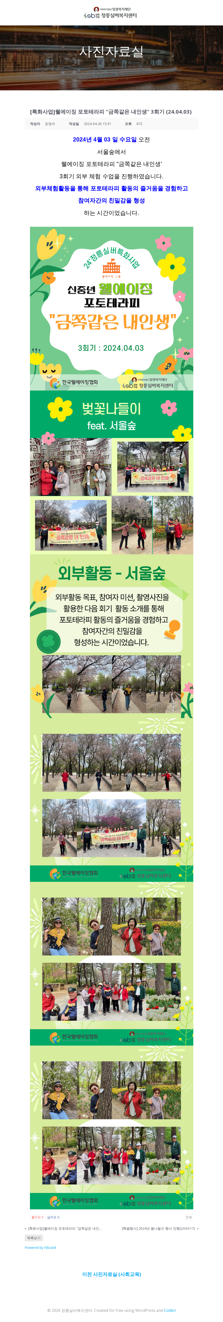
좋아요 (37, 1217)
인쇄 (189, 1217)
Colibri (170, 1309)
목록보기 (34, 1238)
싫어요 (53, 1217)
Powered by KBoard (40, 1247)
